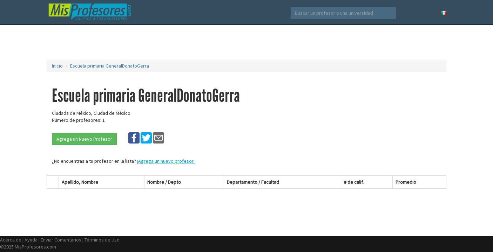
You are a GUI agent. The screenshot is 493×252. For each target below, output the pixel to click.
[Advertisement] (246, 42)
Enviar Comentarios (61, 240)
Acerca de (10, 240)
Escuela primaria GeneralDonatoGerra (109, 66)
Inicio (57, 66)
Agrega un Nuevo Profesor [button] (84, 139)
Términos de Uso (102, 240)
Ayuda (31, 240)
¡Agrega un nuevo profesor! (166, 161)
